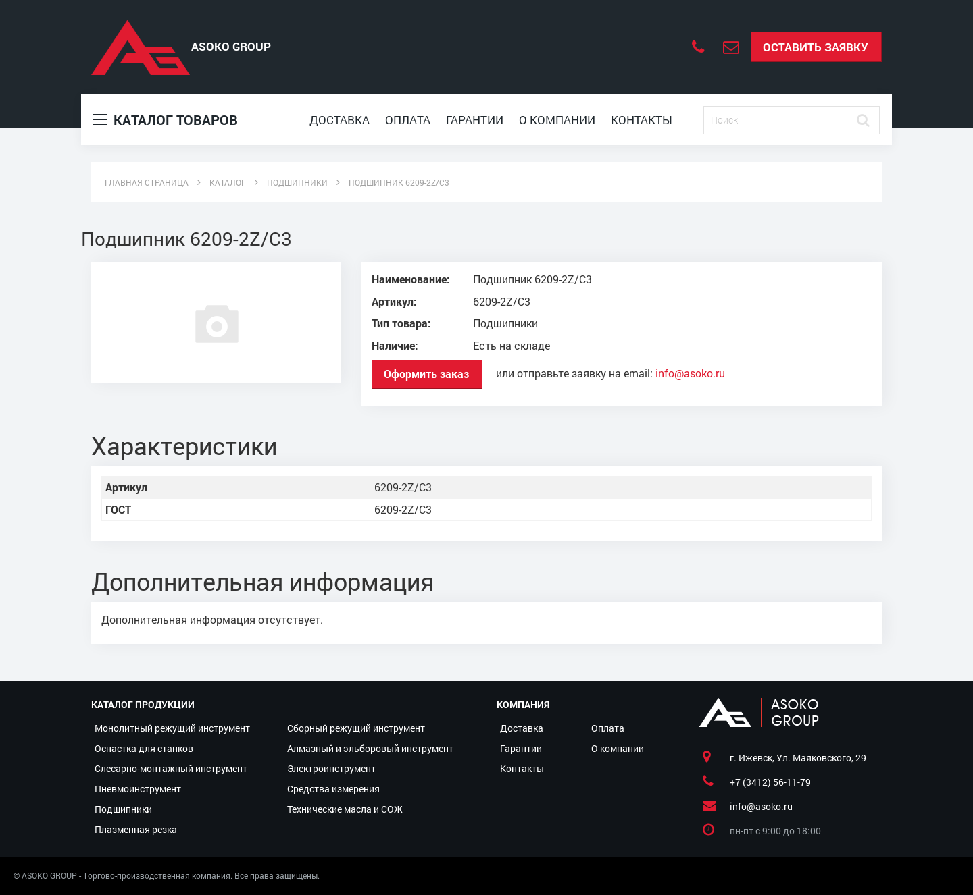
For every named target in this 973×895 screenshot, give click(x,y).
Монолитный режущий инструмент (172, 728)
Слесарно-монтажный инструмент (171, 768)
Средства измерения (333, 788)
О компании (557, 120)
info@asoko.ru (690, 372)
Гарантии (474, 120)
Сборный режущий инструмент (356, 728)
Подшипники (123, 809)
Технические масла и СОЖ (345, 809)
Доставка (339, 120)
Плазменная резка (136, 829)
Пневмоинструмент (138, 788)
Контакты (641, 120)
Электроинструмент (331, 768)
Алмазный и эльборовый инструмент (370, 748)
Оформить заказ (426, 374)
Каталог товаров (165, 120)
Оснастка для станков (144, 748)
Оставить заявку (815, 47)
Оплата (407, 120)
